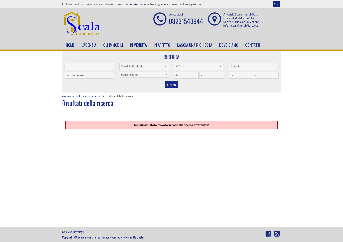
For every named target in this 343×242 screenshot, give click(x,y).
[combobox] (144, 66)
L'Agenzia (89, 45)
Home (70, 45)
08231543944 (186, 21)
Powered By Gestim (134, 237)
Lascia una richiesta (194, 45)
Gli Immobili (113, 45)
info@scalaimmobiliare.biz (240, 25)
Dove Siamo (228, 45)
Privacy (78, 231)
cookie (133, 4)
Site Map (67, 231)
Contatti (252, 45)
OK (276, 4)
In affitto (162, 45)
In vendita (138, 45)
